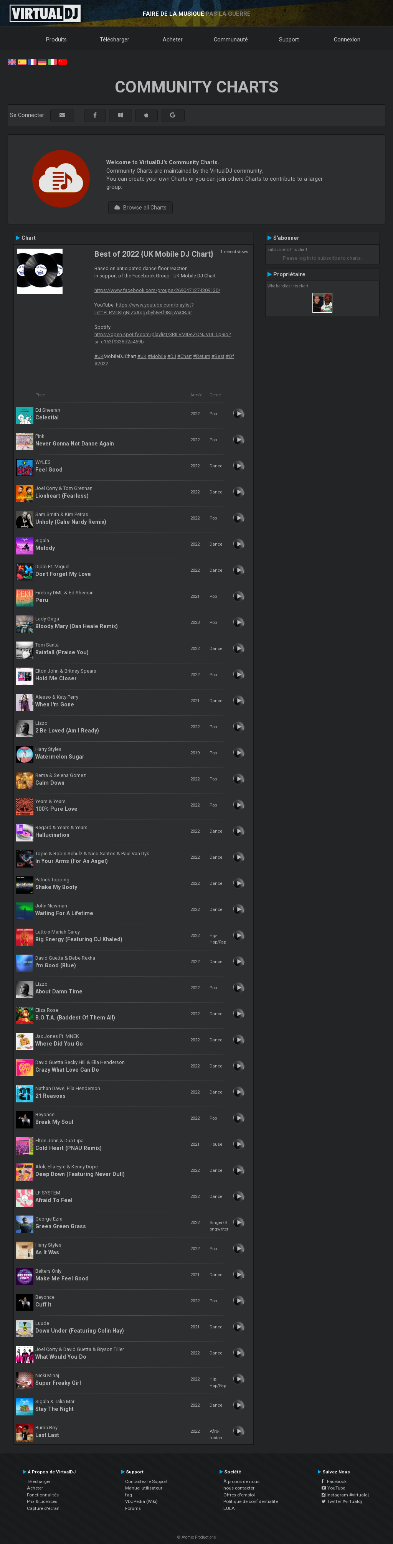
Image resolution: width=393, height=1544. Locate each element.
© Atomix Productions (196, 1537)
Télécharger (114, 39)
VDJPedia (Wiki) (141, 1501)
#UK (99, 356)
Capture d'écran (43, 1508)
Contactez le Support (146, 1481)
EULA (229, 1508)
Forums (133, 1508)
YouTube (333, 1488)
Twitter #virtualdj (342, 1501)
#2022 (101, 363)
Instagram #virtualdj (345, 1495)
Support (289, 39)
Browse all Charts (140, 208)
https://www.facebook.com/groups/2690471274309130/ (157, 290)
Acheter (173, 39)
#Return (201, 356)
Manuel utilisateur (143, 1488)
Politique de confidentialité (250, 1501)
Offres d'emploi (239, 1495)
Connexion (347, 39)
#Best (218, 356)
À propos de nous (241, 1481)
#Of (230, 356)
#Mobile (157, 356)
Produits (56, 39)
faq (128, 1495)
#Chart (184, 356)
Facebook (334, 1481)
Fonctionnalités (43, 1495)
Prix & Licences (42, 1501)
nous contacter (238, 1488)
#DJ (171, 356)
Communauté (231, 39)
